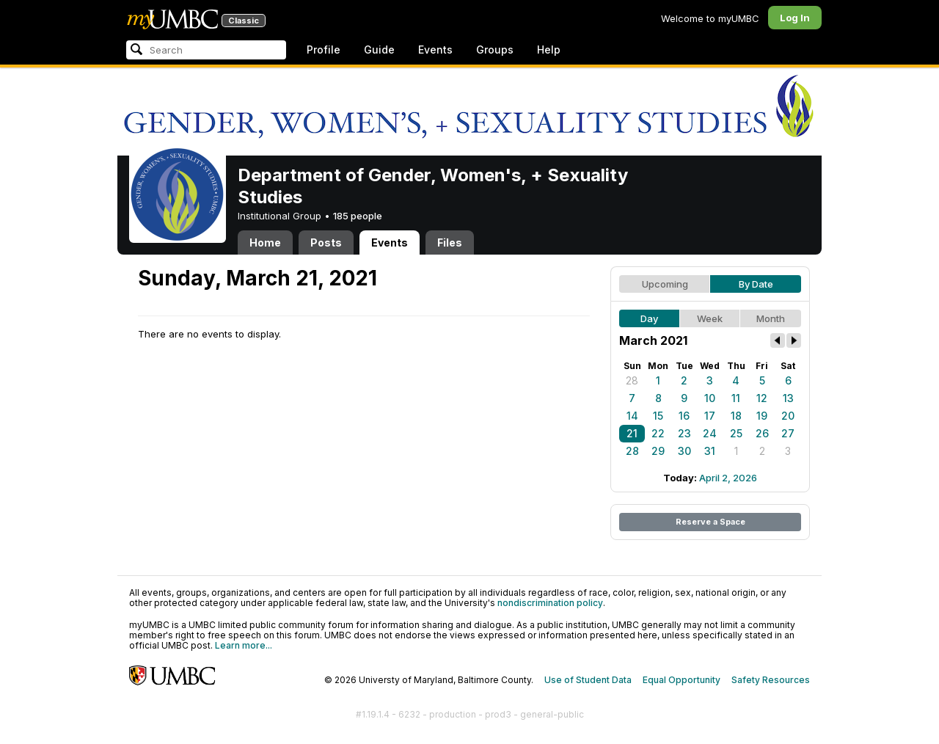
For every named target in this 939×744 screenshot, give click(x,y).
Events (435, 49)
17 (709, 415)
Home (265, 242)
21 (631, 433)
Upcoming (665, 284)
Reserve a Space (710, 522)
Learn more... (243, 645)
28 (632, 380)
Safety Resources (770, 679)
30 (684, 451)
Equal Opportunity (681, 679)
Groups (495, 49)
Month (770, 318)
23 (684, 433)
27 (787, 433)
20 (787, 415)
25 (736, 433)
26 (762, 433)
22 (658, 433)
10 (709, 398)
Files (449, 242)
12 (761, 398)
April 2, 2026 (728, 478)
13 (788, 398)
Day (649, 318)
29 (658, 451)
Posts (326, 242)
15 (658, 415)
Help (548, 49)
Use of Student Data (588, 679)
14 (632, 415)
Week (710, 318)
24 (710, 433)
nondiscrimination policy (550, 602)
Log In (795, 17)
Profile (323, 49)
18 (736, 415)
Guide (379, 49)
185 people (357, 216)
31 (709, 451)
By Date (756, 284)
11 (735, 398)
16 (684, 415)
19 (761, 415)
